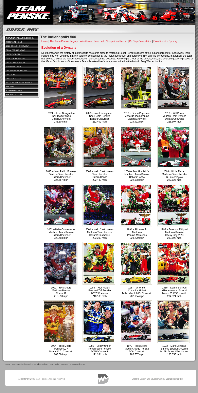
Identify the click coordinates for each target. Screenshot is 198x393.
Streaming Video (14, 91)
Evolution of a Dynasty (165, 41)
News (27, 364)
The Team (10, 74)
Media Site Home (14, 42)
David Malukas (13, 66)
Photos (10, 87)
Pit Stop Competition (140, 41)
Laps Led (99, 41)
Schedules (43, 364)
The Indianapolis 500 (16, 70)
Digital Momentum (103, 379)
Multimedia (54, 364)
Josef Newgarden (15, 58)
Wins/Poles (86, 41)
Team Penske (17, 364)
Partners (64, 364)
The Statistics (13, 78)
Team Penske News (15, 50)
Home (44, 41)
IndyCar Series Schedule (19, 82)
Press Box (74, 364)
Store (82, 364)
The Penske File (14, 54)
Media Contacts (14, 95)
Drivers (35, 364)
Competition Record (116, 41)
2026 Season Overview (17, 46)
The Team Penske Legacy (64, 41)
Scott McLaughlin (15, 62)
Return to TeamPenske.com (20, 38)
